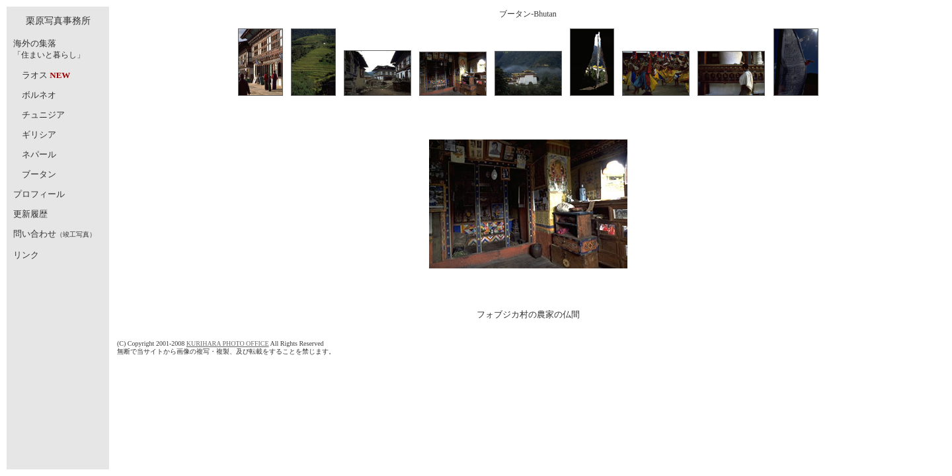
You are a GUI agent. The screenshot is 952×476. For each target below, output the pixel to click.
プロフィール (39, 194)
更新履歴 (30, 214)
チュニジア (43, 115)
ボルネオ (39, 95)
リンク (26, 255)
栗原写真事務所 (58, 21)
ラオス (35, 75)
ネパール (39, 154)
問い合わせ (34, 234)
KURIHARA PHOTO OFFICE (227, 343)
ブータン (39, 174)
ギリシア (39, 134)
